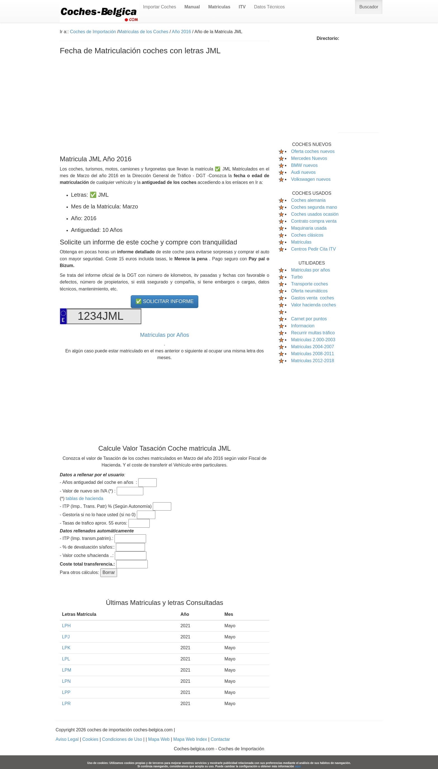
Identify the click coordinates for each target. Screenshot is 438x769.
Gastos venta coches (312, 297)
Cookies (90, 739)
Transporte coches (309, 284)
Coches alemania (308, 200)
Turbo (297, 277)
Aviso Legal (68, 739)
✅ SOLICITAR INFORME (164, 301)
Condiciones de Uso (122, 739)
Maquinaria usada (309, 228)
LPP (66, 692)
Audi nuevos (303, 172)
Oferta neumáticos (309, 291)
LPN (66, 681)
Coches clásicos (307, 235)
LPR (66, 703)
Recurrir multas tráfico (313, 332)
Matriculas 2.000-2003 (313, 339)
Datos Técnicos (269, 6)
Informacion (303, 325)
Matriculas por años (310, 270)
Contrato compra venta (314, 221)
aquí (298, 766)
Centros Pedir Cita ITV (313, 249)
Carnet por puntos (309, 318)
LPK (66, 647)
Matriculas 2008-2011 (312, 353)
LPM (66, 670)
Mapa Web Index (190, 739)
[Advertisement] (164, 104)
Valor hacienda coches (313, 304)
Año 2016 (181, 31)
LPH (66, 625)
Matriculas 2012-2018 (312, 360)
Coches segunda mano (314, 207)
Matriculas (301, 242)
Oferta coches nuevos (313, 151)
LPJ (66, 637)
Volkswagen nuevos (310, 179)
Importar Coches (159, 6)
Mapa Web (159, 739)
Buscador (368, 6)
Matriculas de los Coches (143, 31)
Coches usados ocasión (315, 214)
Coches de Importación (93, 31)
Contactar (220, 739)
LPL (66, 659)
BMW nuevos (304, 165)
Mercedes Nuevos (309, 158)
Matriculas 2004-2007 (312, 346)
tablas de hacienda (84, 498)
